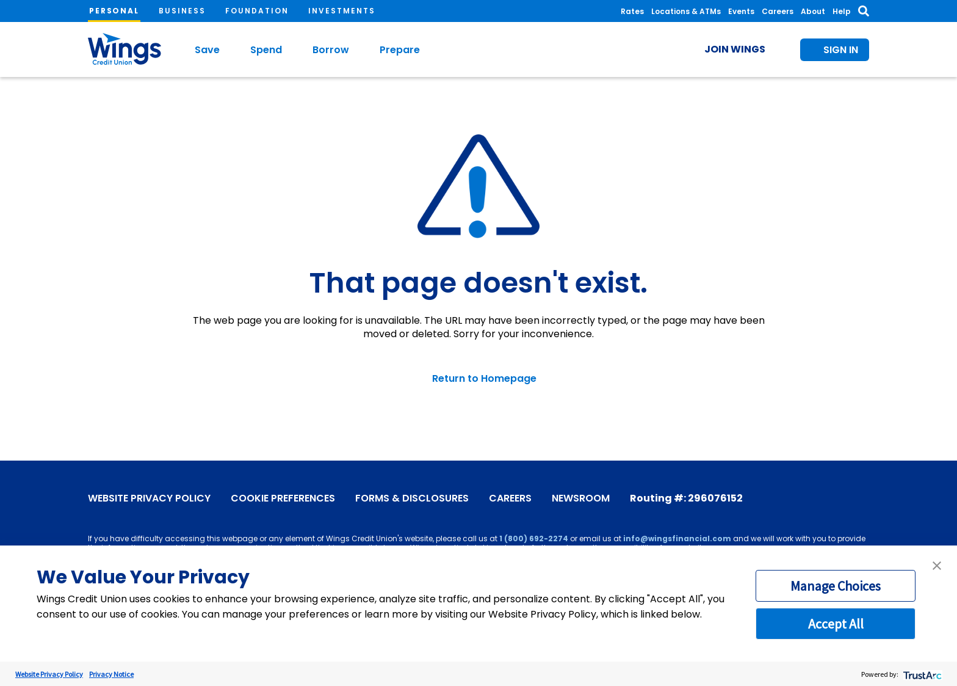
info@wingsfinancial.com (677, 538)
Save (207, 50)
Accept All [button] (836, 623)
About (813, 11)
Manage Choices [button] (835, 585)
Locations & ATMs (686, 11)
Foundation (257, 10)
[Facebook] (788, 496)
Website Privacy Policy (149, 498)
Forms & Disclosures (412, 498)
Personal (114, 10)
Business (182, 10)
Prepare (400, 50)
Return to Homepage (484, 378)
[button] (937, 565)
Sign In (840, 50)
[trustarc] (921, 674)
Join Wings (734, 49)
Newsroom (581, 498)
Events (741, 11)
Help (841, 11)
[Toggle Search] (863, 11)
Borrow (330, 50)
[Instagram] (843, 496)
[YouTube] (806, 496)
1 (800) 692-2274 (533, 538)
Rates (632, 11)
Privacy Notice (111, 674)
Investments (341, 10)
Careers (777, 11)
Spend (266, 50)
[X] (824, 496)
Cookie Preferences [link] (283, 498)
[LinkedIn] (861, 496)
